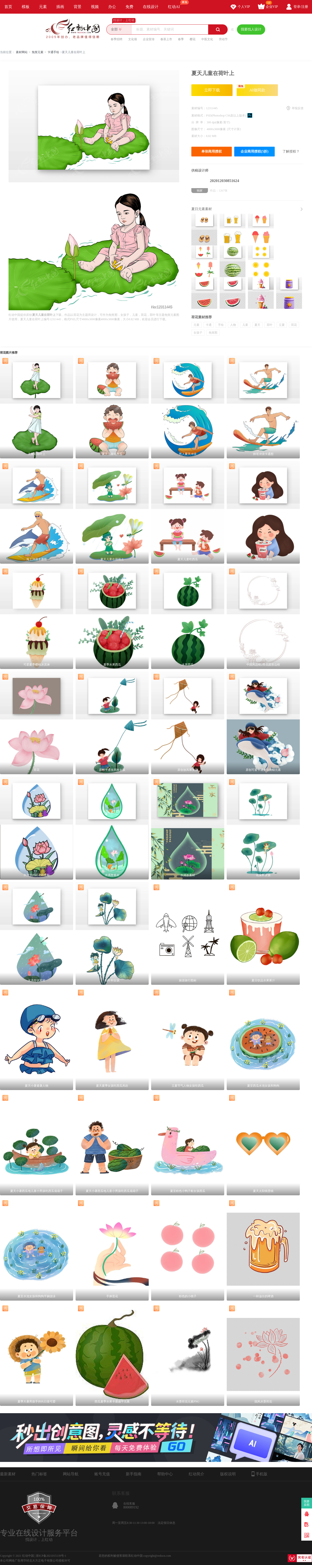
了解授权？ (291, 151)
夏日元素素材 (201, 209)
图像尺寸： (199, 129)
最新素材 (8, 1474)
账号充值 (102, 1474)
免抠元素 (37, 52)
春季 (181, 39)
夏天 (257, 325)
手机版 (259, 1473)
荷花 (294, 325)
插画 (60, 7)
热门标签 (39, 1474)
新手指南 (133, 1474)
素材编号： (198, 108)
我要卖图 (307, 1503)
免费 (129, 7)
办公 (112, 7)
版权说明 (228, 1474)
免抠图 (213, 332)
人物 (233, 325)
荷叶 (270, 325)
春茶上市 (166, 39)
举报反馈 (297, 108)
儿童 (245, 325)
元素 (43, 7)
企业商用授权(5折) (254, 151)
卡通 (209, 325)
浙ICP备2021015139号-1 (51, 1555)
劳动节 (223, 39)
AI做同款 (251, 88)
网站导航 (70, 1474)
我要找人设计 (251, 29)
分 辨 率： (199, 122)
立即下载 (212, 90)
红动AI (176, 4)
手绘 (221, 325)
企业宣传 (149, 39)
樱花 (192, 39)
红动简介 (196, 1474)
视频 (95, 7)
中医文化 (207, 39)
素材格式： (198, 115)
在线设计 (150, 7)
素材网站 (22, 52)
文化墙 (132, 39)
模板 (25, 7)
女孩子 (198, 332)
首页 (8, 7)
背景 (77, 7)
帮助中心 (165, 1474)
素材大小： (198, 136)
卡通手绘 (53, 52)
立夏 (282, 325)
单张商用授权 (211, 151)
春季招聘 (116, 39)
